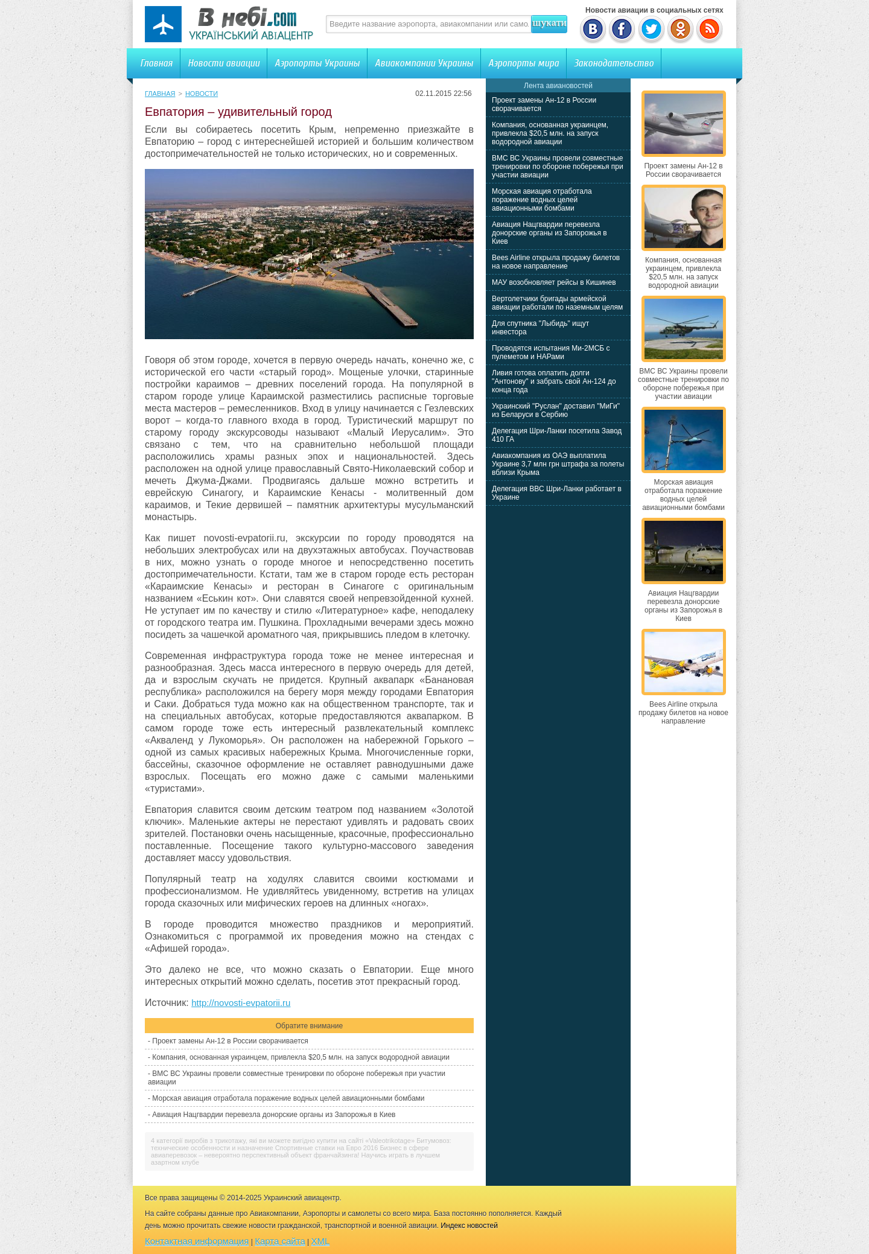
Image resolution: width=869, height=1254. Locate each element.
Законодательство (614, 63)
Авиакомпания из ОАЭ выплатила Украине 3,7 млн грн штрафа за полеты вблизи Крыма (558, 464)
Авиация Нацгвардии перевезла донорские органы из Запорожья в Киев (273, 1114)
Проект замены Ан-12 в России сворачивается (230, 1041)
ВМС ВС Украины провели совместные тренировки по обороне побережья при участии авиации (557, 166)
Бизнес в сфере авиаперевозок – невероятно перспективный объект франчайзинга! (289, 1151)
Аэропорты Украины (317, 63)
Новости (201, 93)
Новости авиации (223, 63)
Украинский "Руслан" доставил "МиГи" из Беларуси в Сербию (556, 410)
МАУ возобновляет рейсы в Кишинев (554, 282)
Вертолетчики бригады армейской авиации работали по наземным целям (557, 302)
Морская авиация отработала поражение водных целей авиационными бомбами (288, 1098)
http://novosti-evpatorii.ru (240, 1003)
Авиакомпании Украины (424, 63)
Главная (156, 63)
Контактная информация (197, 1241)
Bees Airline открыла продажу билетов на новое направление (556, 261)
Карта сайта (280, 1241)
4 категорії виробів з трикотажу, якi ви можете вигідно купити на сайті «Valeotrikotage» (283, 1140)
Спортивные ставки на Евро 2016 (326, 1147)
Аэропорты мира (523, 63)
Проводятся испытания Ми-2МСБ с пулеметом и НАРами (551, 352)
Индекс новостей (469, 1225)
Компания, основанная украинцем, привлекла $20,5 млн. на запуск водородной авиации (301, 1057)
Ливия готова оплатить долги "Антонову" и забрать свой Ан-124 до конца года (554, 381)
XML (320, 1241)
